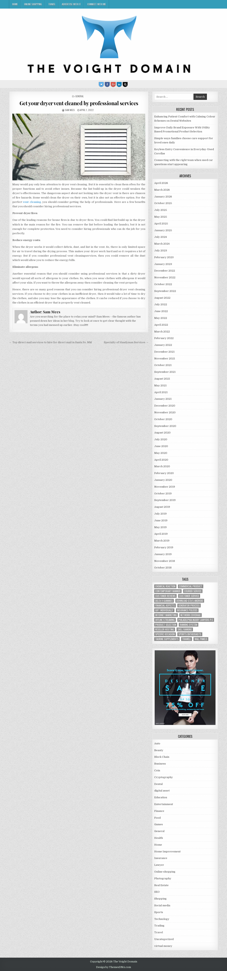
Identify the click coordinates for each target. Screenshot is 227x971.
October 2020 (163, 419)
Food (157, 817)
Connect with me (96, 4)
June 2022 (161, 311)
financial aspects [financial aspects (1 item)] (165, 605)
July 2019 (160, 513)
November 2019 (164, 486)
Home (15, 4)
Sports (158, 912)
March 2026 (162, 189)
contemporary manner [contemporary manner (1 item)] (168, 591)
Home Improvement (167, 851)
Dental (158, 784)
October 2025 (163, 203)
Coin (157, 770)
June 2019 (160, 520)
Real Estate (161, 885)
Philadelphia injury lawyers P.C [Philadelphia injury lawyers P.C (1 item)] (195, 620)
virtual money (163, 945)
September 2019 (165, 500)
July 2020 (160, 439)
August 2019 (162, 506)
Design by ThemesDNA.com (113, 967)
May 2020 (160, 452)
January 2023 (163, 264)
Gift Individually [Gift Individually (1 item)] (164, 610)
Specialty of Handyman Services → (126, 342)
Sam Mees (70, 110)
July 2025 (160, 209)
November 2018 (164, 560)
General (79, 96)
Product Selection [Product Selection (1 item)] (165, 625)
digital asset (162, 790)
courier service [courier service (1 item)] (192, 591)
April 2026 (161, 183)
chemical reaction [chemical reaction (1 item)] (165, 586)
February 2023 (164, 257)
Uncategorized (164, 939)
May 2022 (160, 317)
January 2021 (163, 398)
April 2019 (161, 533)
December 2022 (164, 270)
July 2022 (160, 304)
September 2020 (165, 426)
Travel (51, 4)
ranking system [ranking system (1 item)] (188, 625)
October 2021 (163, 365)
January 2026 (163, 196)
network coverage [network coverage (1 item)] (190, 615)
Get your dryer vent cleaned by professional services (79, 103)
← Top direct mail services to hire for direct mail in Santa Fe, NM (50, 342)
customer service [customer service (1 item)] (189, 596)
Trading (159, 925)
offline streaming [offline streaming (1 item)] (165, 620)
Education (160, 797)
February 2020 (164, 473)
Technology (161, 918)
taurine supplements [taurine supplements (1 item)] (167, 639)
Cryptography (163, 777)
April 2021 (161, 392)
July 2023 (160, 250)
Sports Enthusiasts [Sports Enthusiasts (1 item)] (189, 634)
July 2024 (160, 236)
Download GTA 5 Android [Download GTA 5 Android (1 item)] (189, 601)
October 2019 (163, 493)
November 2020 (165, 412)
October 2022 (163, 284)
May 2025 (160, 216)
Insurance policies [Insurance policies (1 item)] (187, 610)
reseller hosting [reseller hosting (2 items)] (164, 629)
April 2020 (161, 459)
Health (158, 837)
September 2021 (165, 371)
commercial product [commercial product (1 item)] (190, 586)
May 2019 (160, 527)
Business (160, 763)
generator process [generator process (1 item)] (189, 605)
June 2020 (161, 446)
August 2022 (162, 297)
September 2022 (165, 291)
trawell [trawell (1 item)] (186, 639)
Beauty (158, 750)
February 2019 (163, 547)
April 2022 (161, 324)
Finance (159, 810)
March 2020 (162, 466)
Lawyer (159, 864)
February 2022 (164, 338)
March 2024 (162, 243)
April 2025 (161, 223)
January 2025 (163, 230)
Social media (162, 905)
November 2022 (164, 277)
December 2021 (164, 351)
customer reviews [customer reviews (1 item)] (165, 596)
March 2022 (162, 331)
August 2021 (162, 378)
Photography (162, 878)
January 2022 (163, 344)
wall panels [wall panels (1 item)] (201, 639)
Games (158, 824)
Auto (157, 743)
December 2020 (164, 405)
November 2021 (164, 358)
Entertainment (163, 804)
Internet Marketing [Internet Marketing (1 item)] (166, 615)
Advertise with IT (71, 4)
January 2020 (163, 479)
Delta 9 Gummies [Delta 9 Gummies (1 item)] (164, 601)
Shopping (160, 898)
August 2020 (162, 432)
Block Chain (161, 756)
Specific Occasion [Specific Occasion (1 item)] (165, 634)
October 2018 (163, 567)
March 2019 (161, 540)
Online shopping (33, 4)
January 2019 (163, 554)
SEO (157, 891)
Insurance (160, 858)
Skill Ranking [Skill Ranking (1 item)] (185, 629)
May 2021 (160, 385)
